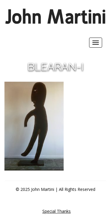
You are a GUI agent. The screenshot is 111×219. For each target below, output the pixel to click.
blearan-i (56, 66)
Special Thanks (56, 211)
